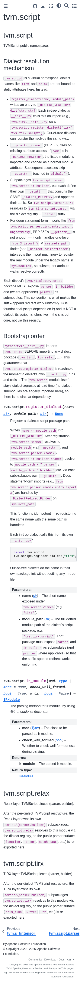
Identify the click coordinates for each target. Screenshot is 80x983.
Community (35, 959)
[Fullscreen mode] (51, 6)
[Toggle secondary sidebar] (74, 6)
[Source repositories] (35, 6)
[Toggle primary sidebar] (6, 6)
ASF (69, 959)
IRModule (26, 776)
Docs (61, 959)
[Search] (66, 5)
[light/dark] (59, 5)
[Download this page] (43, 6)
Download (50, 959)
